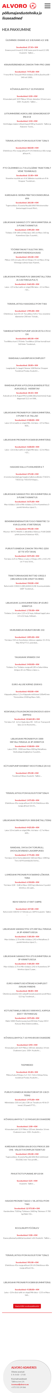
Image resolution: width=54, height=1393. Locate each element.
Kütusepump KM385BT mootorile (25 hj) (27, 766)
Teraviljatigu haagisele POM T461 (27, 303)
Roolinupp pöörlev (27, 1228)
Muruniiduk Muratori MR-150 (27, 630)
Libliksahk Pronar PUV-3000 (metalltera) (27, 820)
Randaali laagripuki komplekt (27, 358)
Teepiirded (27, 1065)
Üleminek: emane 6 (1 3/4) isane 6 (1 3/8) (27, 40)
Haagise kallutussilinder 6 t (27, 467)
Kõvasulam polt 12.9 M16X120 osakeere (27, 1119)
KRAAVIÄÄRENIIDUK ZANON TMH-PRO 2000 (27, 64)
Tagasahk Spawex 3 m (27, 657)
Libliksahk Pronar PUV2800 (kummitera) (27, 1282)
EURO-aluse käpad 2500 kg (27, 684)
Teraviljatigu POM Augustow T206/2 (27, 1255)
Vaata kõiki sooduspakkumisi (27, 1306)
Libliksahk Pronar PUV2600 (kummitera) (27, 439)
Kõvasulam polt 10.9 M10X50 (27, 89)
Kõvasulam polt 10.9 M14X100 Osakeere (27, 1037)
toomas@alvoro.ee (20, 1384)
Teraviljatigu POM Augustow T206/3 (27, 140)
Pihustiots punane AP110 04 (27, 1173)
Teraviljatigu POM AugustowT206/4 (27, 793)
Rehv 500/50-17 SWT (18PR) (27, 901)
